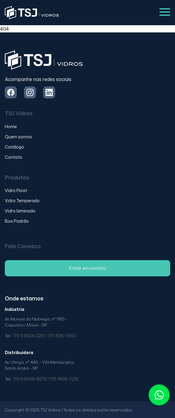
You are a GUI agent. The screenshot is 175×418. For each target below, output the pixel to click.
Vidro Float (16, 190)
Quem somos (18, 137)
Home (11, 126)
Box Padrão (17, 221)
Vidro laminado (20, 211)
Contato (13, 157)
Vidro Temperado (22, 200)
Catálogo (14, 147)
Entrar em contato (87, 268)
